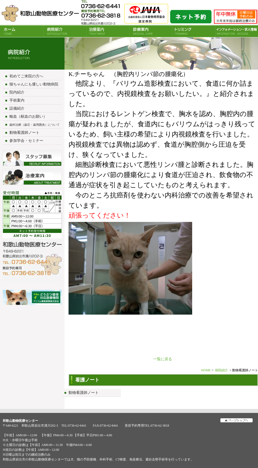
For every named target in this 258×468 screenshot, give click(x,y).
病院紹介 (64, 31)
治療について (32, 177)
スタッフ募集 (32, 158)
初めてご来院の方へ (26, 76)
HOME (21, 31)
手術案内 (16, 100)
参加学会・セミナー (26, 141)
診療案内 (150, 31)
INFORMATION (236, 31)
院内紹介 (16, 92)
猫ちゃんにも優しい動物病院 (33, 84)
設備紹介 (16, 108)
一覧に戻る (162, 359)
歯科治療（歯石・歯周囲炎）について (34, 124)
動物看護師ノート (24, 133)
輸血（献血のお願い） (28, 116)
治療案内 (107, 31)
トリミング (193, 31)
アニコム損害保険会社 (32, 298)
